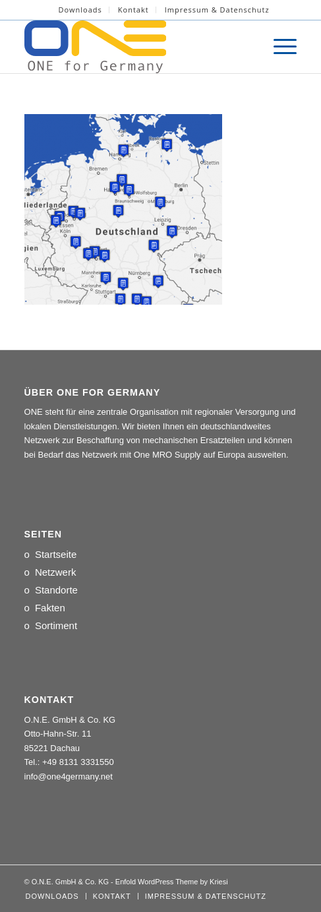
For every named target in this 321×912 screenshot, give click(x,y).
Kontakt (133, 10)
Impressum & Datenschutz (217, 10)
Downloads (80, 10)
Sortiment (56, 625)
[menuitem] (80, 10)
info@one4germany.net (68, 776)
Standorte (56, 589)
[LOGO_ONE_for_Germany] (133, 46)
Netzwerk (55, 572)
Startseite (55, 554)
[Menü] (278, 46)
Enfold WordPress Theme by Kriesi (171, 882)
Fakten (50, 607)
